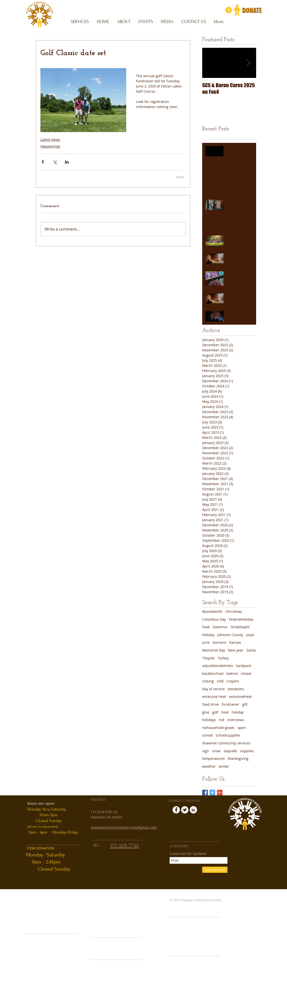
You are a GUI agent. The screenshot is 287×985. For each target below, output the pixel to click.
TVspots (208, 658)
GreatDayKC (240, 627)
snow (216, 751)
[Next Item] (248, 63)
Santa (251, 650)
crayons (232, 681)
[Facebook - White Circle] (176, 809)
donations (236, 689)
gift (245, 704)
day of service (213, 689)
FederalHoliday (241, 619)
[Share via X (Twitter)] (54, 162)
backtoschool (213, 673)
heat (225, 712)
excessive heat (214, 696)
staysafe (230, 751)
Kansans (219, 642)
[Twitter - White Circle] (184, 809)
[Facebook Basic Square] (205, 792)
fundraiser (230, 704)
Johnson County (230, 634)
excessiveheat (240, 696)
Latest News (50, 139)
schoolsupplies (228, 735)
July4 (250, 634)
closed (246, 673)
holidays (209, 719)
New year (235, 650)
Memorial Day (213, 650)
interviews (235, 719)
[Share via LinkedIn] (66, 162)
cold (220, 681)
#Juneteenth (212, 611)
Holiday (208, 634)
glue (205, 712)
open (241, 727)
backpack (243, 665)
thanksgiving (238, 758)
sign (205, 751)
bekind (232, 673)
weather (209, 766)
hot (221, 719)
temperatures (213, 758)
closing (208, 681)
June (206, 642)
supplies (247, 751)
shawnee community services (226, 743)
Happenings (50, 146)
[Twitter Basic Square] (212, 792)
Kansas (235, 642)
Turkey (223, 658)
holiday (238, 712)
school (207, 735)
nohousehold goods (218, 727)
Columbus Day (214, 619)
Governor (220, 627)
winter (224, 766)
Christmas (233, 611)
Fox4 (206, 627)
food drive (210, 704)
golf (215, 712)
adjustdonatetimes (217, 665)
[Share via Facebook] (42, 162)
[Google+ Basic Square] (220, 792)
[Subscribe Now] (214, 870)
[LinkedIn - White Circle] (193, 809)
